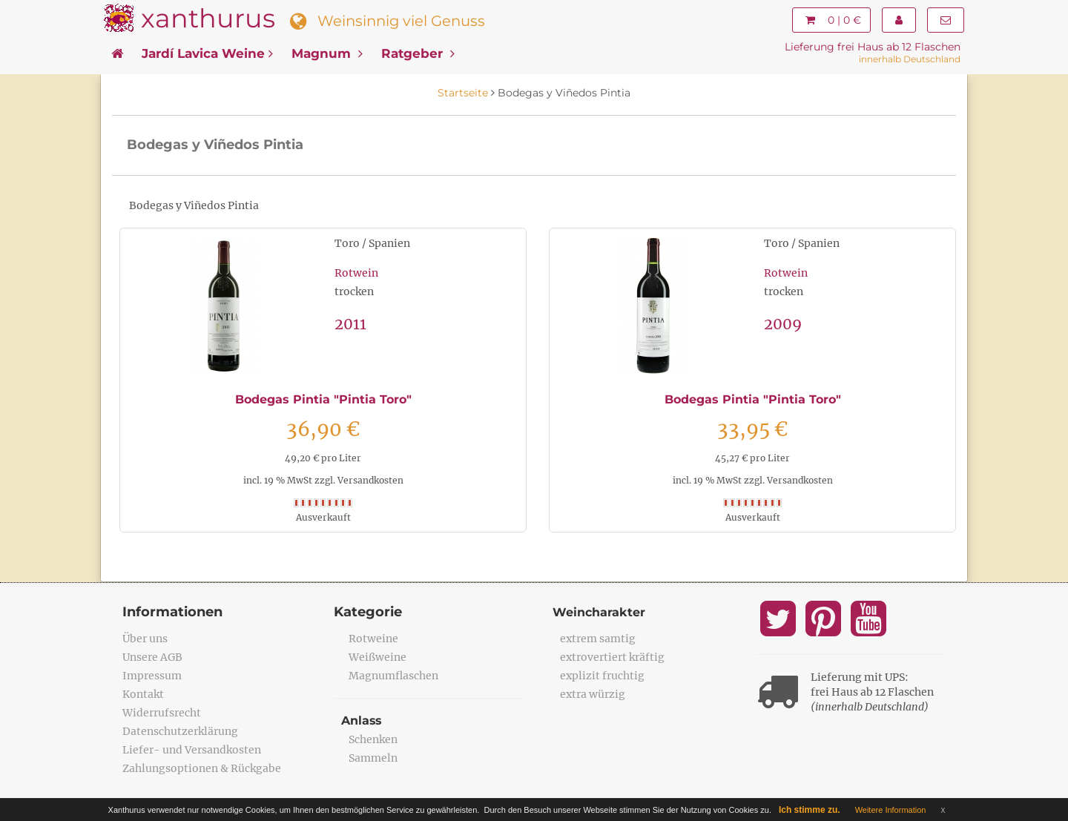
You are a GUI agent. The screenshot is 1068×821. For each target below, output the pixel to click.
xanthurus (208, 18)
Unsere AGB (152, 657)
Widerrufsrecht (161, 712)
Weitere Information (890, 809)
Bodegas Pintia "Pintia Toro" (323, 399)
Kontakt (143, 694)
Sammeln (373, 758)
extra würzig (592, 694)
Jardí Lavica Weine (207, 53)
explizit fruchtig (602, 675)
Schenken (373, 739)
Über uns (145, 638)
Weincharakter (599, 612)
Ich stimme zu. (809, 810)
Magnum (327, 53)
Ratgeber (418, 53)
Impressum (152, 675)
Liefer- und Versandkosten (191, 749)
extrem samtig (598, 638)
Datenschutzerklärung (180, 731)
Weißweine (377, 657)
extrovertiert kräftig (612, 657)
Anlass (362, 720)
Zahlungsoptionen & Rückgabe (201, 768)
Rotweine (373, 638)
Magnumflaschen (393, 675)
